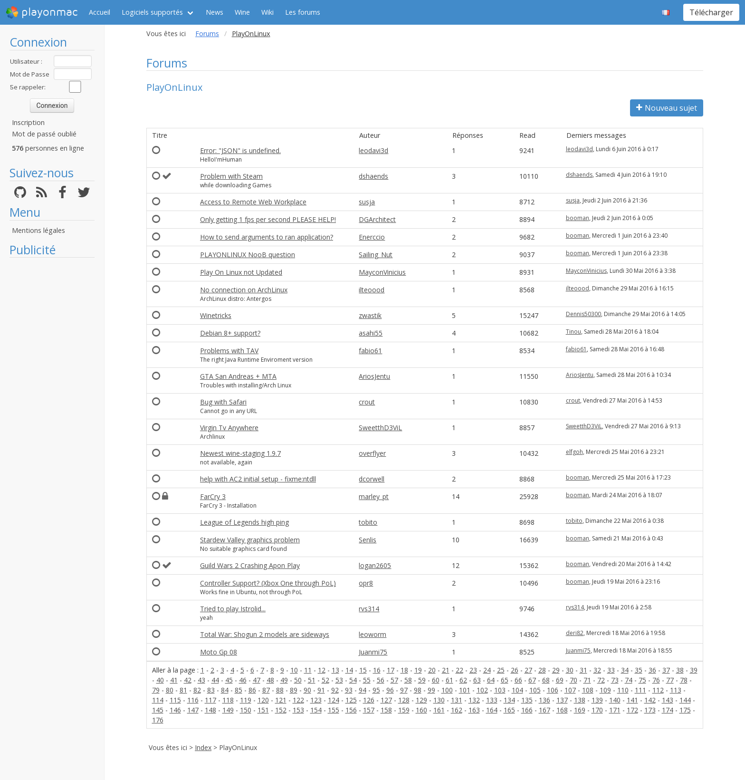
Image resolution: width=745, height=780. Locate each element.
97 (404, 689)
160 (421, 709)
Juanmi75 (373, 651)
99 (431, 689)
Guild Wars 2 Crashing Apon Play (250, 565)
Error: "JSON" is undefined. (240, 150)
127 (386, 699)
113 (675, 689)
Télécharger (711, 12)
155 (333, 709)
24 (487, 669)
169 (579, 709)
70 (573, 679)
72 (601, 679)
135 (527, 699)
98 (417, 689)
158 (386, 709)
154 (316, 709)
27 (528, 669)
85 (238, 689)
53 (339, 679)
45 (229, 679)
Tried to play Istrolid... (233, 608)
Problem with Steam (231, 176)
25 (501, 669)
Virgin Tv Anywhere (229, 427)
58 (408, 679)
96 (390, 689)
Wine (242, 12)
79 (156, 689)
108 (587, 689)
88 (280, 689)
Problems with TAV (229, 350)
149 (228, 709)
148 (210, 709)
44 (215, 679)
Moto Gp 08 (218, 651)
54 (353, 679)
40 (160, 679)
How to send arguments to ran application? (266, 236)
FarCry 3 (213, 496)
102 (482, 689)
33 (611, 669)
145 (157, 709)
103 (500, 689)
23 (473, 669)
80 (169, 689)
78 (684, 679)
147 (193, 709)
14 (349, 669)
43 (201, 679)
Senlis (367, 539)
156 (351, 709)
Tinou (573, 331)
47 (256, 679)
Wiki (267, 12)
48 (270, 679)
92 (335, 689)
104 (517, 689)
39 (693, 669)
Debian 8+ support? (230, 332)
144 (685, 699)
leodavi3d (373, 150)
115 (175, 699)
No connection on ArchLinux (243, 289)
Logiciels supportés (152, 12)
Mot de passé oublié (44, 133)
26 (514, 669)
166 (527, 709)
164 (491, 709)
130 (439, 699)
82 (197, 689)
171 (615, 709)
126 (368, 699)
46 (243, 679)
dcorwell (371, 478)
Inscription (28, 122)
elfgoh (574, 452)
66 (518, 679)
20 (432, 669)
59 (422, 679)
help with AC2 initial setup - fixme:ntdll (258, 478)
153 (298, 709)
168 (562, 709)
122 (298, 699)
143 (667, 699)
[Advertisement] (52, 405)
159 (404, 709)
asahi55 (370, 332)
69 (560, 679)
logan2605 (375, 565)
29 (556, 669)
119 (245, 699)
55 (367, 679)
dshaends (373, 176)
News (214, 12)
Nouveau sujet (666, 108)
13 (335, 669)
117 (210, 699)
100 (447, 689)
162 (456, 709)
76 (656, 679)
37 (666, 669)
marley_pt (374, 496)
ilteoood (371, 289)
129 (421, 699)
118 (228, 699)
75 (642, 679)
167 (544, 709)
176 (157, 719)
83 (211, 689)
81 (183, 689)
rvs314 (369, 608)
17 (390, 669)
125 (351, 699)
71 (587, 679)
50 (298, 679)
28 (542, 669)
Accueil (99, 12)
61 (449, 679)
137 (562, 699)
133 (491, 699)
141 (632, 699)
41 (174, 679)
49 (284, 679)
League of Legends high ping (244, 522)
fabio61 (370, 350)
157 (368, 709)
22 (459, 669)
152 (281, 709)
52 (325, 679)
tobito (368, 522)
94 (362, 689)
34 (625, 669)
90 (307, 689)
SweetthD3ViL (380, 427)
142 (650, 699)
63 (477, 679)
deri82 (574, 633)
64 (491, 679)
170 (597, 709)
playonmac (41, 12)
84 (225, 689)
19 (418, 669)
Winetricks (215, 315)
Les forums (302, 12)
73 (615, 679)
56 (380, 679)
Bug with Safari (223, 401)
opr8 (366, 582)
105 (535, 689)
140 (615, 699)
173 (650, 709)
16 (377, 669)
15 (363, 669)
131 (456, 699)
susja (367, 201)
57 (394, 679)
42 (187, 679)
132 (474, 699)
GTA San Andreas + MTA (238, 376)
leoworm (372, 634)
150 (245, 709)
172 (632, 709)
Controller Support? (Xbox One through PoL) (268, 582)
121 (281, 699)
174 (667, 709)
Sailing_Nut (375, 254)
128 (404, 699)
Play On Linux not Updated (241, 272)
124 (333, 699)
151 (263, 709)
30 (569, 669)
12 (321, 669)
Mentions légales (38, 230)
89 (293, 689)
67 (532, 679)
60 (435, 679)
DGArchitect (377, 219)
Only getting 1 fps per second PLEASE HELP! (268, 219)
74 (628, 679)
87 (266, 689)
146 (175, 709)
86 (252, 689)
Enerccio (372, 236)
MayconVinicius (382, 272)
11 (308, 669)
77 (670, 679)
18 (404, 669)
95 (376, 689)
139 (597, 699)
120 (263, 699)
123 (316, 699)
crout (367, 401)
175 (685, 709)
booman (577, 218)
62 (463, 679)
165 (509, 709)
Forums (207, 33)
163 (474, 709)
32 (597, 669)
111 (640, 689)
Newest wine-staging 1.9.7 (240, 453)
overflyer (372, 453)
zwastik (370, 315)
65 (504, 679)
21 (445, 669)
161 (439, 709)
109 (605, 689)
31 (583, 669)
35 (638, 669)
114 (157, 699)
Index (203, 747)
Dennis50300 (583, 314)
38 (680, 669)
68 (546, 679)
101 (464, 689)
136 (544, 699)
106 (552, 689)
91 (321, 689)
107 (570, 689)
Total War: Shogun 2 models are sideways (264, 634)
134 (509, 699)
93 (349, 689)
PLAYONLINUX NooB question (247, 254)
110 (623, 689)
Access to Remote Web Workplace (253, 201)
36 (652, 669)
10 (294, 669)
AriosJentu (374, 376)
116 (193, 699)
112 (658, 689)
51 (311, 679)
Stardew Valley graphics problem (250, 539)
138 (579, 699)
